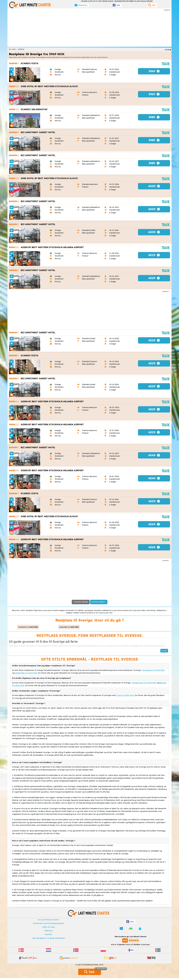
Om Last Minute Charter (48, 920)
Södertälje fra (69, 627)
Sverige (21, 49)
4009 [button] (154, 186)
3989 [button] (154, 117)
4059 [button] (154, 501)
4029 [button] (154, 278)
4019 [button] (154, 255)
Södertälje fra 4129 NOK (26, 673)
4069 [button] (154, 524)
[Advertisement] (89, 28)
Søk (92, 971)
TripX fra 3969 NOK (125, 695)
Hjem (13, 49)
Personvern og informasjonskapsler (48, 923)
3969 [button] (154, 71)
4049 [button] (154, 455)
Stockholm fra (28, 627)
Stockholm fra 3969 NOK (153, 670)
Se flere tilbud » (99, 602)
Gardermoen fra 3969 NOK (144, 683)
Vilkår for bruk (48, 927)
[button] (164, 650)
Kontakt (48, 934)
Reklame (48, 931)
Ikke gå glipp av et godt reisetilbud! (48, 938)
